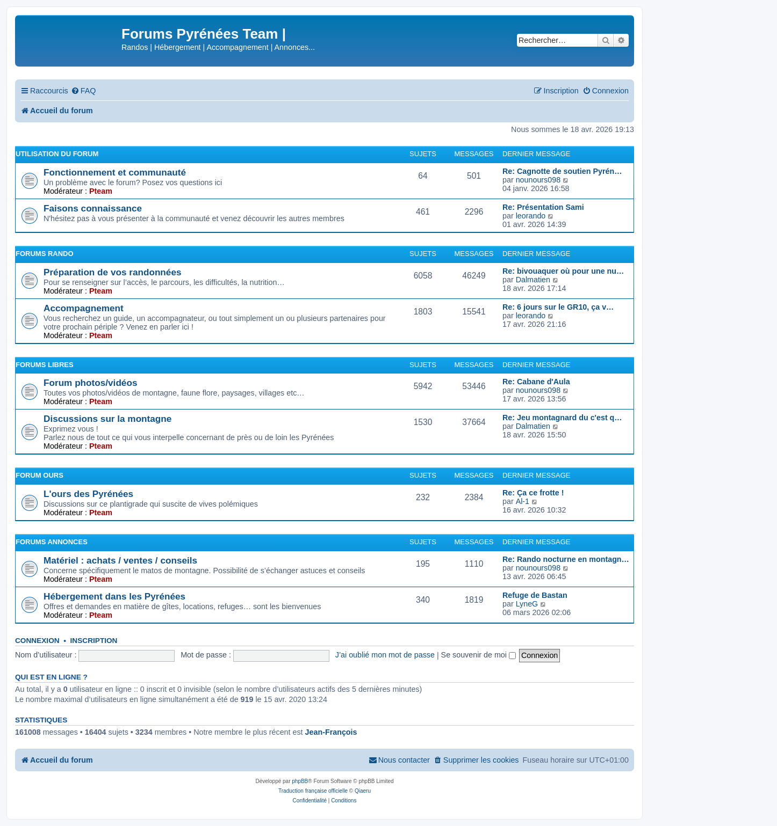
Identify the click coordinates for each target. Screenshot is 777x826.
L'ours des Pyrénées (88, 493)
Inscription (94, 641)
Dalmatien (533, 279)
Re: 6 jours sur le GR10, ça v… (558, 307)
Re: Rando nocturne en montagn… (565, 559)
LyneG (527, 604)
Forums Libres (45, 365)
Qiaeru (363, 791)
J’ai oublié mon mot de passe (385, 654)
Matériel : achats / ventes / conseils (120, 560)
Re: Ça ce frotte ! (533, 492)
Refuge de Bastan (534, 595)
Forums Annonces (52, 542)
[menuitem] (83, 91)
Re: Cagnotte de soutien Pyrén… (562, 171)
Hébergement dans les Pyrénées (114, 596)
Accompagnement (84, 308)
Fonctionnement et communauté (115, 172)
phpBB (300, 781)
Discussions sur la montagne (107, 418)
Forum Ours (39, 475)
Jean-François (331, 732)
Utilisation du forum (57, 154)
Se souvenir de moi (478, 654)
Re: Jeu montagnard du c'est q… (562, 417)
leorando (531, 215)
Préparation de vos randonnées (112, 272)
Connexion (37, 641)
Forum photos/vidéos (90, 382)
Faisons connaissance (93, 208)
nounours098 (538, 180)
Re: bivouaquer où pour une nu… (563, 271)
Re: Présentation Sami (543, 207)
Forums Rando (45, 254)
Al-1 (522, 501)
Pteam (100, 191)
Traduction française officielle (313, 791)
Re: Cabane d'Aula (536, 381)
